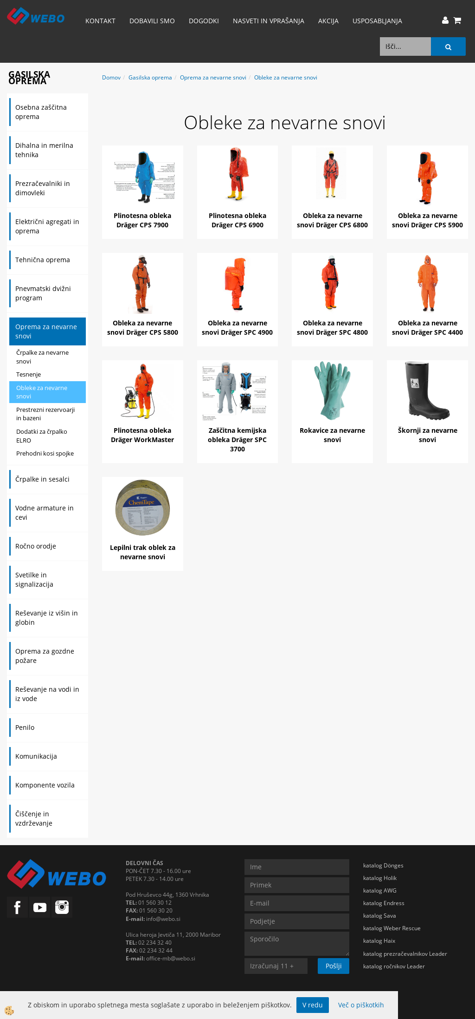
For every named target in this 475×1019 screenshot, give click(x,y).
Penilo (24, 727)
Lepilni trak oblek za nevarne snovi (142, 552)
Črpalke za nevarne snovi (42, 356)
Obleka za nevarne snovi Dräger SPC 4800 (332, 327)
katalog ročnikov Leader (394, 966)
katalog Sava (379, 916)
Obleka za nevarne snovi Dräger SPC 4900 (237, 327)
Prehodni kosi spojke (45, 453)
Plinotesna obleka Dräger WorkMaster (142, 435)
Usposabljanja (377, 20)
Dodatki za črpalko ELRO (41, 435)
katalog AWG (380, 890)
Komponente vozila (45, 785)
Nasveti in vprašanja (268, 20)
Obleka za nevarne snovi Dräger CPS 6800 (332, 220)
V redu (312, 1004)
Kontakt (100, 20)
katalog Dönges (383, 865)
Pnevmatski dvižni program (43, 293)
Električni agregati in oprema (47, 226)
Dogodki (204, 20)
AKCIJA (328, 20)
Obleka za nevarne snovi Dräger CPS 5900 (427, 220)
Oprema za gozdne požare (44, 656)
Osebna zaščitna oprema (41, 112)
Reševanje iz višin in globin (46, 618)
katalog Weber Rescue (392, 928)
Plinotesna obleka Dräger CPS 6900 (237, 220)
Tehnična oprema (42, 259)
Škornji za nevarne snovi (427, 435)
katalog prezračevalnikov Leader (405, 954)
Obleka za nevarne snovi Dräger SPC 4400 (427, 327)
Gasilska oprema (150, 77)
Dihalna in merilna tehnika (44, 150)
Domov (111, 77)
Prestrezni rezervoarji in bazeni (45, 414)
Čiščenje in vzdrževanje (33, 818)
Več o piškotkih (361, 1004)
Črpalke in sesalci (42, 479)
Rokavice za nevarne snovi (332, 435)
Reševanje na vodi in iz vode (47, 694)
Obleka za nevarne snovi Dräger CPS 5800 (142, 327)
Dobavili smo (152, 20)
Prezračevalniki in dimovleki (42, 188)
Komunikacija (36, 756)
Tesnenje (28, 374)
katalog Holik (380, 878)
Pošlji (334, 965)
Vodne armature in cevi (44, 512)
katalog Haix (379, 941)
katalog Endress (383, 903)
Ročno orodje (35, 546)
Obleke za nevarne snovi (41, 392)
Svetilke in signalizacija (34, 579)
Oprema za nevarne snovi (46, 331)
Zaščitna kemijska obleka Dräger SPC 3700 (237, 439)
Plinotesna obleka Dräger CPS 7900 (142, 220)
